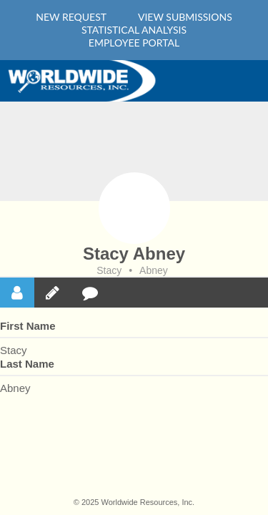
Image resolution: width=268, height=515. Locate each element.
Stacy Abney (134, 253)
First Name (28, 326)
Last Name (27, 364)
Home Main (85, 81)
